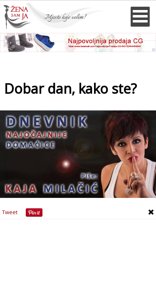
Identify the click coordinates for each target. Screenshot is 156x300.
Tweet (9, 212)
